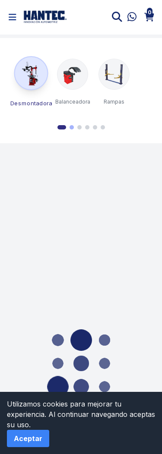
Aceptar (28, 438)
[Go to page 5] (95, 127)
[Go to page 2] (72, 127)
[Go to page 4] (87, 127)
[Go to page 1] (61, 127)
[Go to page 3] (79, 127)
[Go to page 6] (103, 127)
